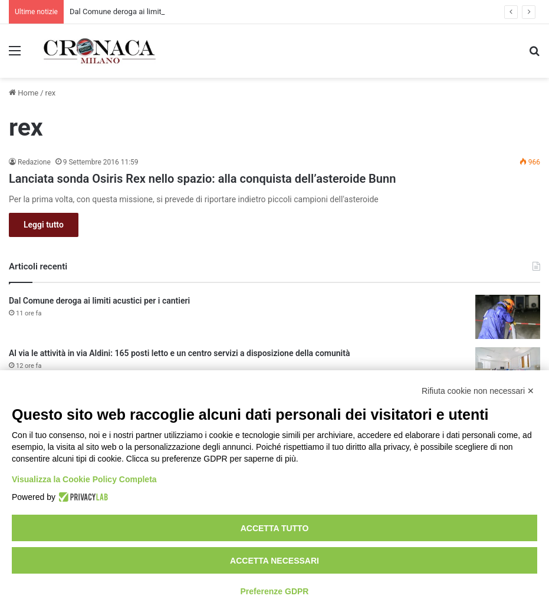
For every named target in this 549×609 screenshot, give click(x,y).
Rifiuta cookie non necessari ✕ (478, 391)
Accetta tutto (275, 528)
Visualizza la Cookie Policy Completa (84, 479)
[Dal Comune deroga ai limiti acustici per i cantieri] (507, 317)
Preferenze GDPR (275, 591)
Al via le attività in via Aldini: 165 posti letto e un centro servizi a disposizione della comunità (179, 353)
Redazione (34, 162)
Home (23, 92)
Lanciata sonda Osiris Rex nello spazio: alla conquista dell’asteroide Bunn (202, 179)
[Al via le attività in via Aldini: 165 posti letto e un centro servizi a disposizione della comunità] (507, 369)
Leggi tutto (44, 224)
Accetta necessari (274, 560)
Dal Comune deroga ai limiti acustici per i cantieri (99, 300)
